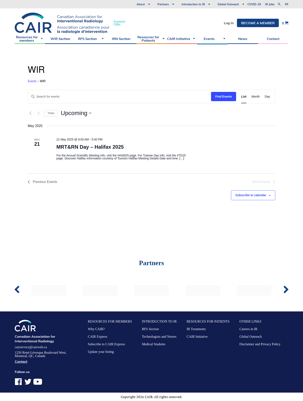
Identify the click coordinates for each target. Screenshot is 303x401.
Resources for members (27, 38)
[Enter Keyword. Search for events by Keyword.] (119, 96)
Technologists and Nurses (159, 336)
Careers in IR (248, 329)
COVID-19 (254, 4)
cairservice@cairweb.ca (31, 347)
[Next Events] (38, 113)
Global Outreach (228, 4)
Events (209, 39)
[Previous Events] (30, 113)
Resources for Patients (148, 38)
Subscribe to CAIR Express (106, 344)
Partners (163, 4)
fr (286, 4)
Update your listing (101, 351)
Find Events (223, 96)
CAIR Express (97, 336)
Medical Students (153, 344)
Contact (273, 39)
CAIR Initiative (178, 39)
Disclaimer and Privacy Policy (259, 344)
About (141, 4)
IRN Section (121, 39)
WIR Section (60, 39)
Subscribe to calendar (250, 195)
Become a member (258, 23)
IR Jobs (270, 4)
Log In (229, 23)
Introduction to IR (193, 4)
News (242, 39)
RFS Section (87, 39)
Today (51, 113)
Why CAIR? (96, 329)
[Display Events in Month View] (255, 96)
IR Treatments (196, 329)
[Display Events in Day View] (267, 96)
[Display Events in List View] (243, 96)
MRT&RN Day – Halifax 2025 (90, 147)
